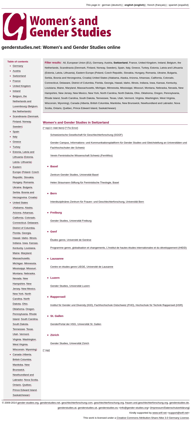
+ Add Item (57, 128)
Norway (26, 121)
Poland (26, 172)
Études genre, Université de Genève (70, 239)
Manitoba (18, 364)
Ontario (17, 384)
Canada (17, 354)
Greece (17, 141)
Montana (18, 273)
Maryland (26, 253)
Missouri (31, 268)
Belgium (32, 106)
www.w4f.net (159, 412)
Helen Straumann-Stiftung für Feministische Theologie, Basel (84, 182)
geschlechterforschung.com (77, 402)
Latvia (16, 162)
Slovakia (28, 177)
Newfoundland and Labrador (157, 103)
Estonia (29, 157)
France (17, 81)
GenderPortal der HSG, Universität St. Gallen (75, 324)
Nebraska (29, 273)
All (64, 62)
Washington (29, 339)
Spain (16, 131)
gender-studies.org (27, 402)
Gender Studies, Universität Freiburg (71, 220)
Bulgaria (27, 187)
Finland (17, 121)
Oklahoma (18, 309)
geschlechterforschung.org (109, 402)
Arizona (17, 212)
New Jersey (64, 93)
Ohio (25, 303)
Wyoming (31, 349)
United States (20, 202)
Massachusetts (21, 258)
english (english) (135, 5)
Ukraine (17, 187)
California (18, 217)
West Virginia (20, 344)
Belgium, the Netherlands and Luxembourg (22, 101)
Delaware (32, 222)
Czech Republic (113, 72)
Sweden (17, 126)
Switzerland (19, 76)
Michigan (18, 263)
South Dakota (20, 324)
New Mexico (28, 288)
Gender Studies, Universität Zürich (69, 343)
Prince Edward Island (25, 390)
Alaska (28, 207)
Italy (15, 136)
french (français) (157, 5)
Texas (29, 329)
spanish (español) (179, 5)
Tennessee (19, 329)
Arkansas (28, 212)
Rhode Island (52, 98)
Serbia (16, 192)
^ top (46, 128)
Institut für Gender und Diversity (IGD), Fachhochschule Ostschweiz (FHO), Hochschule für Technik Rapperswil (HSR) (116, 305)
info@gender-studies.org (134, 407)
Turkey (16, 147)
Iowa (25, 243)
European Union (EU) (79, 62)
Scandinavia (19, 116)
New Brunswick (131, 103)
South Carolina (29, 319)
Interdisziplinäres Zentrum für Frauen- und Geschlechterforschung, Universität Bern (97, 201)
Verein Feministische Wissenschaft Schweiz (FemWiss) (81, 155)
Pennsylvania (20, 314)
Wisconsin (18, 349)
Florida (17, 233)
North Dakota (125, 93)
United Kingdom (22, 86)
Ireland (17, 91)
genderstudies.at (67, 407)
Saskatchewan (21, 395)
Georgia (26, 233)
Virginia (17, 339)
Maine (16, 253)
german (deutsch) (112, 5)
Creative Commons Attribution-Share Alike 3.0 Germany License (153, 417)
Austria (17, 70)
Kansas (33, 243)
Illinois (33, 238)
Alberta (27, 354)
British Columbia (22, 359)
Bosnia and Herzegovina (67, 77)
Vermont (24, 334)
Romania (29, 182)
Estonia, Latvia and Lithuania (166, 67)
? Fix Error (71, 128)
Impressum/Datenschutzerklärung (170, 407)
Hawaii (16, 238)
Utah (15, 334)
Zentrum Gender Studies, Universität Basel (74, 174)
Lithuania (26, 162)
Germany (18, 65)
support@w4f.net (178, 412)
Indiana (17, 243)
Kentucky (18, 248)
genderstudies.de (179, 402)
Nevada (17, 278)
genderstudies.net (50, 402)
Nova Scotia (31, 379)
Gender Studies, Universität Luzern (70, 286)
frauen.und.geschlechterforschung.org (146, 402)
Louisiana (29, 248)
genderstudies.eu (108, 407)
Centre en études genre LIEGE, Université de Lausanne (81, 266)
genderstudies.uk (87, 407)
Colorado (30, 217)
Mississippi (19, 268)
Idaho (25, 238)
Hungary (17, 182)
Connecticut (19, 222)
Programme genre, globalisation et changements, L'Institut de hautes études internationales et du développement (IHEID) (118, 247)
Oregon (30, 309)
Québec (26, 384)
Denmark (33, 116)
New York (18, 293)
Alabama (19, 207)
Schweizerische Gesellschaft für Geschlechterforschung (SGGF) (86, 134)
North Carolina (108, 93)
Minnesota (30, 263)
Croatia (32, 197)
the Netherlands (22, 111)
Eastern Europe (85, 72)
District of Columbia (24, 228)
